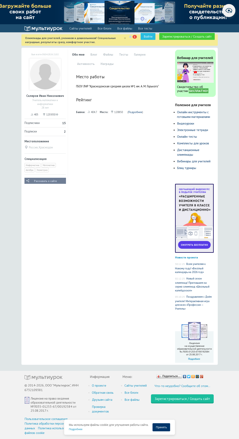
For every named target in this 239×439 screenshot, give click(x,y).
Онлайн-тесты (187, 136)
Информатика (32, 165)
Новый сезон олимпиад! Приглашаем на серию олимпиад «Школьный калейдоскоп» (192, 284)
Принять (161, 427)
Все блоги (104, 28)
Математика (49, 165)
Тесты (123, 54)
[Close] (125, 38)
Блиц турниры (186, 168)
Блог (93, 54)
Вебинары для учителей (193, 161)
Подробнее (135, 112)
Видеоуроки (185, 123)
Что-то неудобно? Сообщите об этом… (182, 386)
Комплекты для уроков (193, 143)
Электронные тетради (192, 130)
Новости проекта (186, 257)
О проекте (99, 385)
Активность (86, 64)
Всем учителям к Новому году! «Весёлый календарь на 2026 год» (190, 268)
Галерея (140, 54)
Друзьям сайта (102, 400)
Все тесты (145, 28)
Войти (148, 36)
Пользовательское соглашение (46, 419)
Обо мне (78, 54)
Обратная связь (103, 392)
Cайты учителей (80, 28)
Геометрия (42, 170)
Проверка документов (100, 409)
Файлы (108, 54)
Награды (107, 64)
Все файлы (124, 28)
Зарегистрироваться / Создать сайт (187, 36)
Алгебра (29, 170)
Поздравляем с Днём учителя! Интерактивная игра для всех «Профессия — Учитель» (193, 302)
